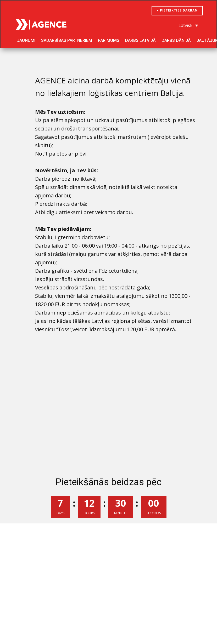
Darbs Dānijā (176, 40)
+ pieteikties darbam (177, 10)
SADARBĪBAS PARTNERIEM (66, 40)
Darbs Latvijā (140, 40)
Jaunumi (26, 40)
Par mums (108, 40)
